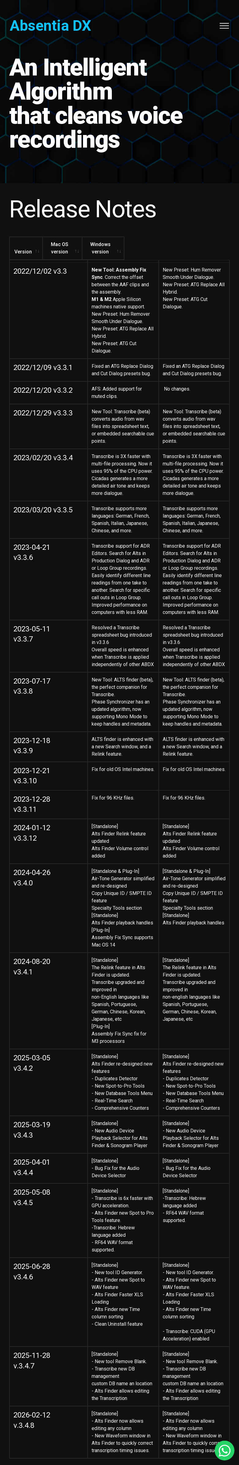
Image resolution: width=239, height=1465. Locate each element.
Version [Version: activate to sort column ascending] (31, 244)
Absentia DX (50, 25)
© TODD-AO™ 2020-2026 (119, 1407)
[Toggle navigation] (224, 26)
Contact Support (119, 1434)
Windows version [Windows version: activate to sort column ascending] (184, 244)
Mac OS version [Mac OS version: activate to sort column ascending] (98, 244)
